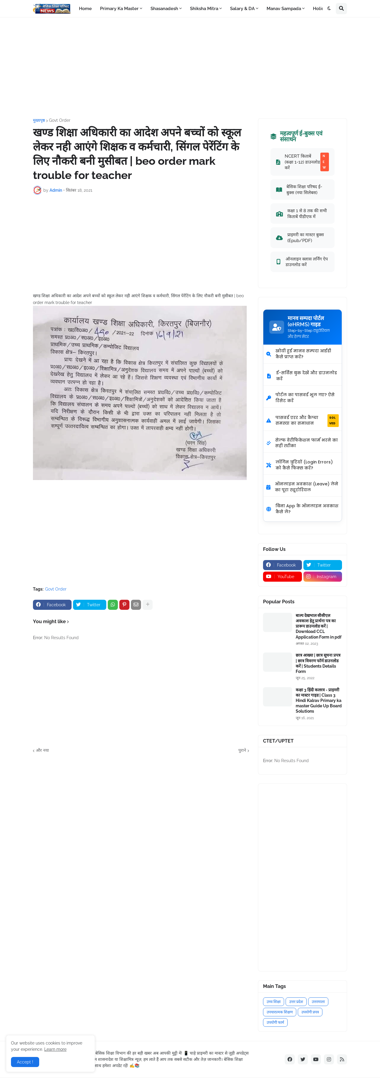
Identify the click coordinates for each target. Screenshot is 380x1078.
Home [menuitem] (85, 8)
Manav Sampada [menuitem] (284, 8)
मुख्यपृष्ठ (39, 120)
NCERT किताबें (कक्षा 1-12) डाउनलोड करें (302, 162)
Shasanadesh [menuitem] (164, 8)
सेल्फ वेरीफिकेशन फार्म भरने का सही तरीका (302, 443)
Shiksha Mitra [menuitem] (204, 8)
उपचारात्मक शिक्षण (280, 1012)
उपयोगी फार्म (275, 1022)
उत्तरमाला (318, 1001)
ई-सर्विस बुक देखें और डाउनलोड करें (301, 376)
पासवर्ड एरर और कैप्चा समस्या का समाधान (302, 420)
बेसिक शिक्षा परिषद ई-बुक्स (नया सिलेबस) (299, 189)
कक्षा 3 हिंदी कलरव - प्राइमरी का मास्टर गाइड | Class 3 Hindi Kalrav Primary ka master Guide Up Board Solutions (319, 700)
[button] (329, 8)
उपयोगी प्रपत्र (310, 1012)
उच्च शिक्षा (274, 1001)
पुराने (242, 750)
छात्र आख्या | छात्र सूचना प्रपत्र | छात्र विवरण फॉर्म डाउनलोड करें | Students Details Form (318, 663)
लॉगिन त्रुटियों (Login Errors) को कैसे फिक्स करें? (299, 465)
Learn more (55, 1049)
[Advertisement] (190, 67)
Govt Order (59, 120)
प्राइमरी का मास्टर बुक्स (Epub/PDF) (300, 237)
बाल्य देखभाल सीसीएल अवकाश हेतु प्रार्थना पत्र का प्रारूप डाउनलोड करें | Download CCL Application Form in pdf (318, 626)
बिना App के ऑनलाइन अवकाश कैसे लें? (302, 509)
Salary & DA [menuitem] (242, 8)
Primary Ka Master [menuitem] (119, 8)
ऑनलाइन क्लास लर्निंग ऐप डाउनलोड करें (302, 261)
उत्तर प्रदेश (296, 1001)
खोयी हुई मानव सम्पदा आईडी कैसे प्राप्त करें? (298, 354)
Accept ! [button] (25, 1062)
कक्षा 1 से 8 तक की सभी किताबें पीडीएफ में (301, 213)
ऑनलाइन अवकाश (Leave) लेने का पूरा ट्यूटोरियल (302, 487)
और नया (42, 750)
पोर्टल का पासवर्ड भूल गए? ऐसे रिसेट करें (300, 398)
